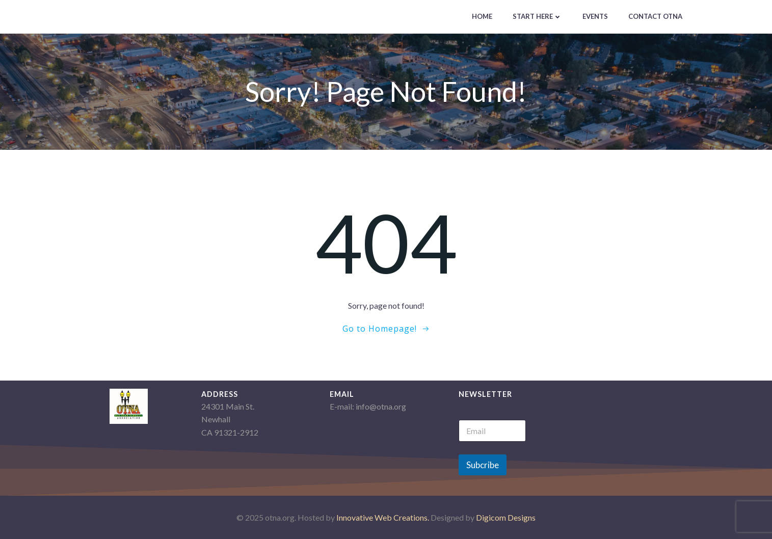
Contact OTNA (655, 16)
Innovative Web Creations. (383, 517)
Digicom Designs (506, 517)
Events (595, 16)
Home (482, 16)
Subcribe (482, 465)
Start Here (537, 16)
